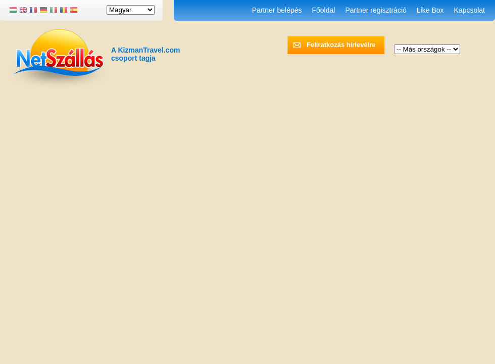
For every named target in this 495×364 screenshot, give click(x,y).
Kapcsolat (469, 10)
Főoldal (323, 10)
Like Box (430, 10)
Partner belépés (277, 10)
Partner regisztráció (375, 10)
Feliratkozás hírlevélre (341, 45)
